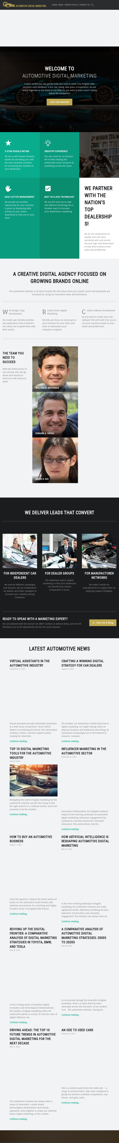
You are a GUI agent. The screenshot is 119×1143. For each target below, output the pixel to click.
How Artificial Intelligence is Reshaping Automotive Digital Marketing (85, 682)
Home (54, 5)
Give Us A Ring (102, 522)
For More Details (59, 1056)
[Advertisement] (59, 28)
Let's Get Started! (59, 102)
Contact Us (84, 5)
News (60, 5)
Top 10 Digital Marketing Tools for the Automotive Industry (30, 609)
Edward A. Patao (73, 370)
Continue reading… (19, 597)
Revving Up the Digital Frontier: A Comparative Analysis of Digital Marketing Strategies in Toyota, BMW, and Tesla (33, 762)
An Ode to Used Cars (77, 839)
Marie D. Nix (98, 370)
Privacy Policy (71, 5)
